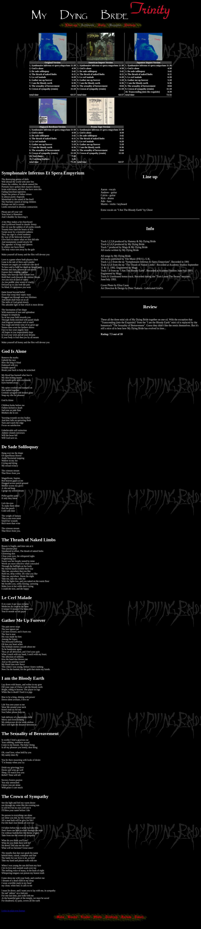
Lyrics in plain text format (13, 910)
